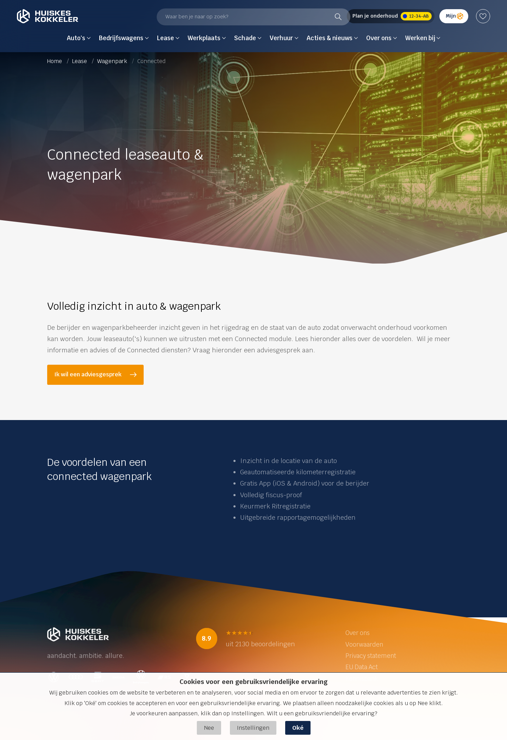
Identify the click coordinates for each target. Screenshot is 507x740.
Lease (80, 61)
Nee (209, 728)
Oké (297, 728)
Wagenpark (113, 61)
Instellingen (253, 728)
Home (55, 61)
